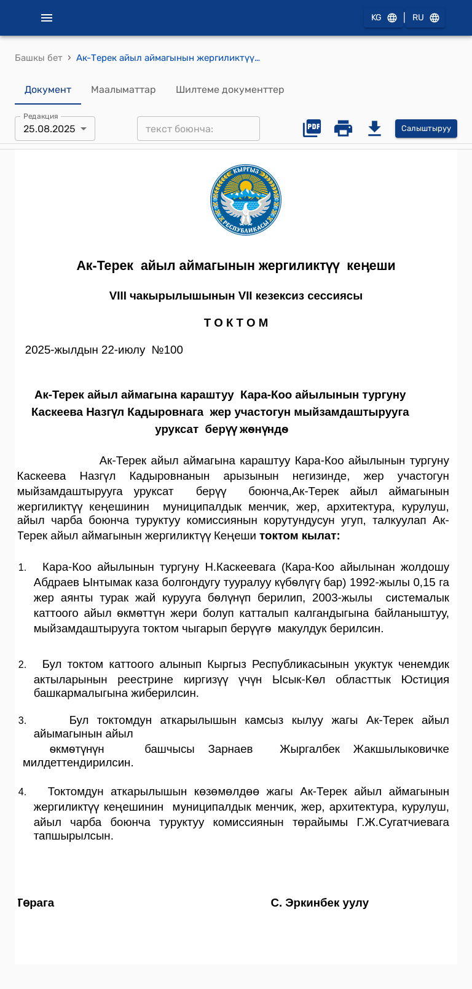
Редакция (40, 116)
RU (425, 18)
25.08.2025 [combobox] (49, 129)
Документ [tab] (48, 90)
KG (383, 18)
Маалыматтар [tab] (123, 90)
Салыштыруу (426, 128)
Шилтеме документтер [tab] (230, 90)
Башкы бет (39, 57)
